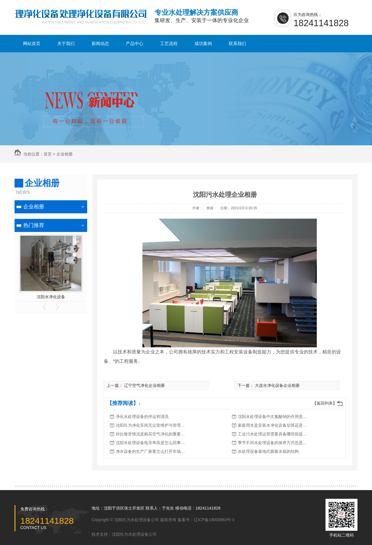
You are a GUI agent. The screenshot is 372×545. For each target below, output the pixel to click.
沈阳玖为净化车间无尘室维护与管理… (150, 425)
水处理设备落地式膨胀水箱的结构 (268, 451)
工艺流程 (169, 43)
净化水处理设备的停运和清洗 (142, 416)
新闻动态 (100, 43)
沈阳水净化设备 (51, 296)
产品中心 (134, 43)
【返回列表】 (324, 403)
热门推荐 (33, 225)
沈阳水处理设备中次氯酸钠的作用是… (272, 416)
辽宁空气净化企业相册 (144, 385)
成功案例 (203, 43)
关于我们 (66, 43)
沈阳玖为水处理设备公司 (134, 534)
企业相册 (64, 154)
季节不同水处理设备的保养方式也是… (272, 442)
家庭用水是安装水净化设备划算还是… (272, 425)
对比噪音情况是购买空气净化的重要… (150, 434)
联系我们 (237, 43)
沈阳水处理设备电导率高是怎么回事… (150, 442)
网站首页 (31, 43)
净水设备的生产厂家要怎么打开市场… (150, 451)
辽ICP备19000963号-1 (214, 519)
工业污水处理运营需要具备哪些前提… (272, 434)
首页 (48, 154)
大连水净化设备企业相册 (277, 385)
